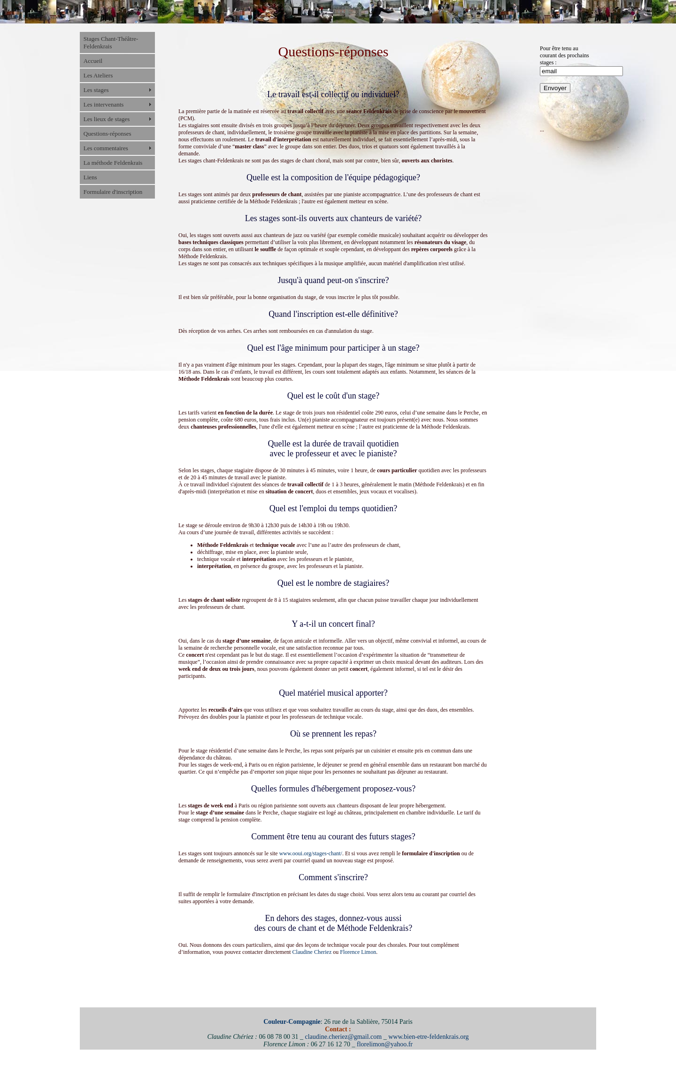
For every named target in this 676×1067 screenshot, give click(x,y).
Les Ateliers (98, 75)
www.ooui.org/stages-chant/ (310, 853)
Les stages (96, 89)
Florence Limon (358, 952)
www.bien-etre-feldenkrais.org (428, 1036)
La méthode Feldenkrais (113, 162)
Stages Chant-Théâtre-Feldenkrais (111, 42)
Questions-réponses (107, 133)
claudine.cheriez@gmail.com (343, 1036)
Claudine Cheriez (312, 952)
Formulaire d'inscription (113, 191)
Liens (90, 177)
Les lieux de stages (107, 119)
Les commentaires (106, 148)
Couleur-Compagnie (292, 1021)
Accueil (93, 60)
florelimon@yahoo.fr (385, 1044)
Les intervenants (104, 104)
